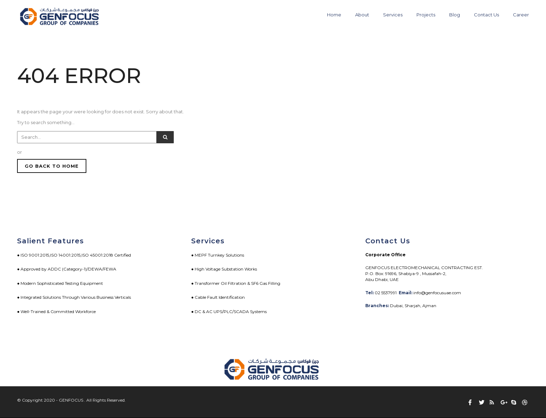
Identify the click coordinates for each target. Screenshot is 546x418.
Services (393, 14)
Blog (454, 14)
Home (334, 14)
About (362, 14)
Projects (425, 14)
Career (521, 14)
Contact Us (486, 14)
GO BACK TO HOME (52, 166)
